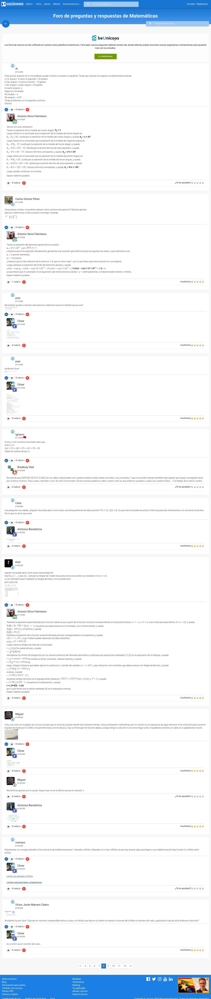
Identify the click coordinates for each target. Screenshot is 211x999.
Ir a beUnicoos (105, 56)
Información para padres (13, 985)
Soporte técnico (80, 994)
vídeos (30, 4)
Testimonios (78, 982)
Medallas (76, 979)
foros (38, 4)
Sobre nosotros (9, 979)
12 (125, 966)
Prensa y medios (10, 994)
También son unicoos (12, 988)
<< (80, 966)
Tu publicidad (78, 988)
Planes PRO (7, 991)
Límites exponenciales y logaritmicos (24, 882)
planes (47, 4)
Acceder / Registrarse (197, 4)
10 (113, 966)
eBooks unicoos (80, 991)
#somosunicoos (71, 4)
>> (131, 966)
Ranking (76, 985)
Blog (4, 982)
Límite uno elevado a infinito (20, 876)
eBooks (56, 4)
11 (119, 966)
